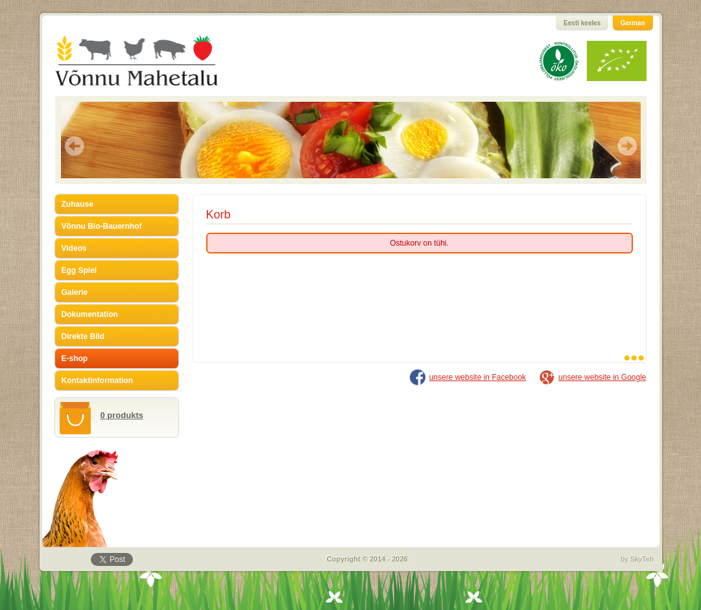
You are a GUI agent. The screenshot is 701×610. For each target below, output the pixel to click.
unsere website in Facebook (477, 377)
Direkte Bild (83, 336)
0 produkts (122, 415)
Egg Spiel (79, 270)
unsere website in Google (602, 377)
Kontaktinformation (98, 380)
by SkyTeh (637, 559)
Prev (74, 146)
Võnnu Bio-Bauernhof (102, 226)
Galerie (75, 292)
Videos (74, 248)
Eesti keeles (582, 23)
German (633, 23)
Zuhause (77, 204)
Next (627, 146)
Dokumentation (90, 314)
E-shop (75, 358)
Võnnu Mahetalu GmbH (152, 61)
